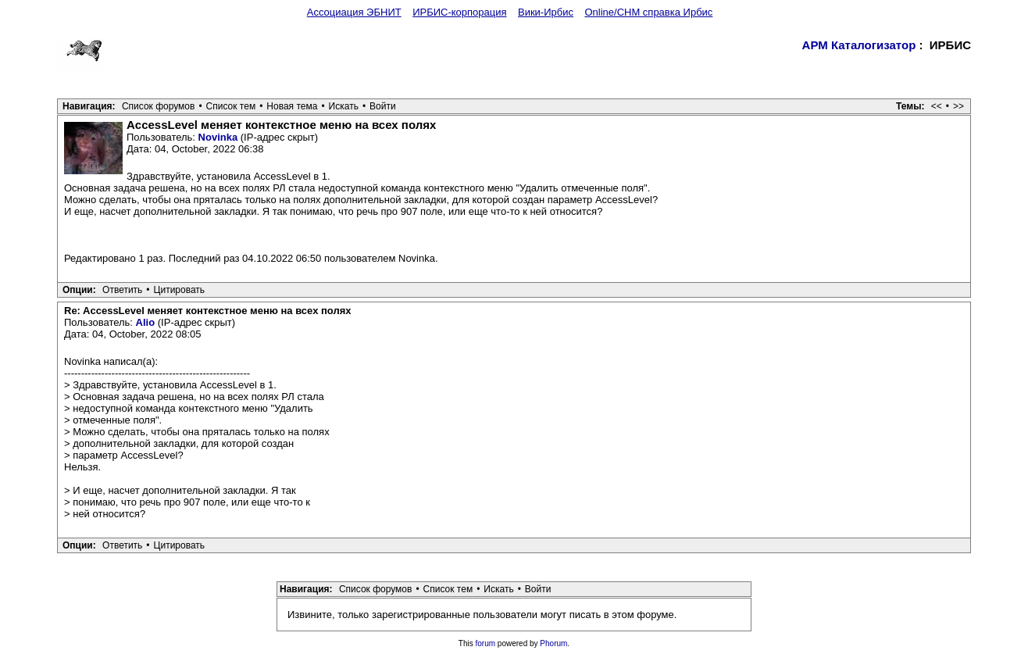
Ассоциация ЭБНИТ (354, 12)
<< (936, 106)
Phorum (553, 643)
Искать (344, 106)
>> (958, 106)
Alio (145, 322)
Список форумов (158, 106)
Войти (382, 106)
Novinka (218, 137)
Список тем (231, 106)
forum (486, 643)
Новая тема (291, 106)
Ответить (122, 289)
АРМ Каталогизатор (859, 45)
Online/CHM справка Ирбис (648, 12)
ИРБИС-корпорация (459, 12)
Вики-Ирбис (545, 12)
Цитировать (179, 289)
